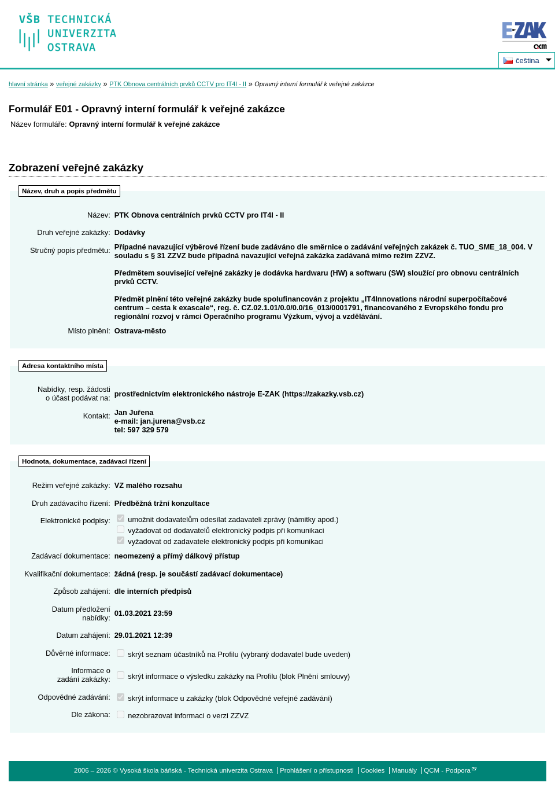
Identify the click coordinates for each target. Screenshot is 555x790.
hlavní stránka (28, 83)
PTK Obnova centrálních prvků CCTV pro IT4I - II (177, 83)
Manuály (404, 770)
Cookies (373, 770)
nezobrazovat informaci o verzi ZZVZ (183, 715)
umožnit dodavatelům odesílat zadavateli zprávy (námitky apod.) (228, 519)
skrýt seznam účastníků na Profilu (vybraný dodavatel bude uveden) (233, 654)
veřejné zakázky (78, 83)
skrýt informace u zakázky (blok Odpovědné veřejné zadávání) (224, 698)
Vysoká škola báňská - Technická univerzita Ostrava (68, 28)
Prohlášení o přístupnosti (316, 770)
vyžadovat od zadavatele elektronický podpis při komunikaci (220, 541)
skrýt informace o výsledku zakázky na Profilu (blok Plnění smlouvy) (233, 676)
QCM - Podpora (447, 770)
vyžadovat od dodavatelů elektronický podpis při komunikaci (220, 530)
